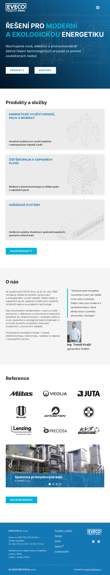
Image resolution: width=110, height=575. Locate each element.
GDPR (58, 541)
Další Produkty (21, 251)
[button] (97, 6)
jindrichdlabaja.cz (93, 569)
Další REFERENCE (21, 499)
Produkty (17, 70)
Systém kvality (62, 551)
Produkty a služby (63, 530)
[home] (16, 7)
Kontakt (45, 70)
